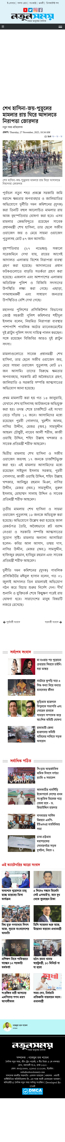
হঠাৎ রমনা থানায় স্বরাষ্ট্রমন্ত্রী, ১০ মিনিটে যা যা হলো (46, 963)
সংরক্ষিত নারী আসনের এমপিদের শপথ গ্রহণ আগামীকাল (14, 997)
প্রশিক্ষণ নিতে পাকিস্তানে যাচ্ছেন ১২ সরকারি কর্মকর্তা (15, 963)
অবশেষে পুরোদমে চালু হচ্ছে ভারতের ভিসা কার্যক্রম (14, 895)
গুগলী (41, 3)
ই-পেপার (11, 3)
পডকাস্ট (32, 3)
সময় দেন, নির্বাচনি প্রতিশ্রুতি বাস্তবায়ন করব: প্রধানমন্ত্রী (47, 997)
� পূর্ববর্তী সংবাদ (11, 622)
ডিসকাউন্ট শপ (52, 3)
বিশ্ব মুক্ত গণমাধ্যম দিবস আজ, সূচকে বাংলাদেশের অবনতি (15, 929)
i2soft (32, 1086)
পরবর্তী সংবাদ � (53, 622)
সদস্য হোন (22, 3)
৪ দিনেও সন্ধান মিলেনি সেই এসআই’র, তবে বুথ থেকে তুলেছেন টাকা (46, 895)
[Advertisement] (32, 63)
